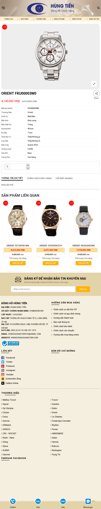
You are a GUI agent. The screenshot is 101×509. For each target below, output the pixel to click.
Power (54, 429)
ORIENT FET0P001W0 (17, 245)
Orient (53, 412)
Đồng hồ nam (59, 19)
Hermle (54, 442)
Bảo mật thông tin (60, 322)
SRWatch (6, 425)
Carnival (5, 454)
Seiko (53, 408)
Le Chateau (56, 416)
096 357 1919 (30, 330)
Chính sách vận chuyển (62, 330)
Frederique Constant (60, 421)
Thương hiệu (41, 19)
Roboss (54, 446)
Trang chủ (8, 19)
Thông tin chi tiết (12, 178)
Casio (4, 416)
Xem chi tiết (17, 263)
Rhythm (54, 425)
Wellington (56, 450)
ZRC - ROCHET (8, 433)
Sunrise (5, 421)
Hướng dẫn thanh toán (62, 318)
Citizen (5, 412)
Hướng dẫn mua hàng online (65, 334)
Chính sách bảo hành (61, 326)
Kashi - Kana (7, 437)
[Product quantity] (7, 167)
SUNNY (5, 450)
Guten (53, 437)
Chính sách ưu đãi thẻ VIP (64, 309)
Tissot (54, 400)
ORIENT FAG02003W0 (83, 245)
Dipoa (4, 446)
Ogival (4, 404)
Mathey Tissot (8, 400)
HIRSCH (5, 429)
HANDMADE (56, 433)
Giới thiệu (24, 19)
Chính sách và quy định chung (65, 313)
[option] (50, 56)
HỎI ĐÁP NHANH (64, 178)
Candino (54, 404)
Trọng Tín (55, 454)
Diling (4, 442)
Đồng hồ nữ (76, 19)
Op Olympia (7, 408)
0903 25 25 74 (17, 330)
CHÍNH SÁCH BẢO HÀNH (39, 178)
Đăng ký (83, 289)
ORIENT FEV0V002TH (50, 245)
